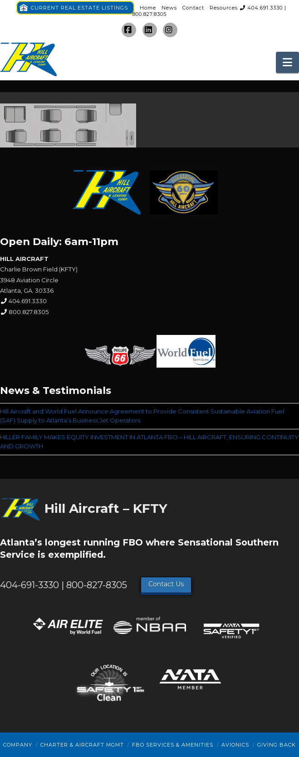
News (169, 8)
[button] (287, 62)
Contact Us (166, 584)
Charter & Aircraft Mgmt (82, 745)
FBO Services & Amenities (172, 745)
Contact (193, 8)
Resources (224, 8)
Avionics (235, 745)
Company (17, 745)
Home (148, 8)
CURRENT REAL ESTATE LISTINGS (79, 8)
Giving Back (276, 745)
